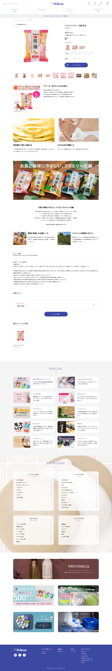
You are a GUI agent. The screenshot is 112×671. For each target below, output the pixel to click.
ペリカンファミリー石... (18, 345)
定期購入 (63, 524)
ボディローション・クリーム (22, 485)
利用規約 (83, 662)
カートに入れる (76, 65)
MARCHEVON (65, 507)
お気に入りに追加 (66, 38)
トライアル (63, 529)
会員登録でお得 (84, 657)
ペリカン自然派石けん (66, 490)
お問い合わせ (84, 651)
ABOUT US (43, 651)
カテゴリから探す (21, 19)
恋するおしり (64, 502)
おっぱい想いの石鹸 (66, 505)
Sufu (62, 485)
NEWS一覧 (73, 651)
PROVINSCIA (64, 480)
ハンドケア (18, 490)
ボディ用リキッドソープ (21, 482)
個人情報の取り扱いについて (87, 660)
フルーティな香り (20, 529)
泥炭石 (63, 500)
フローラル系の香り (21, 524)
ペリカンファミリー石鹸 (67, 492)
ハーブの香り (19, 531)
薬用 (62, 534)
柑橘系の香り (19, 526)
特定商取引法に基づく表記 (86, 658)
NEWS (72, 649)
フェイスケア (19, 487)
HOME (14, 19)
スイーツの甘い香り (21, 539)
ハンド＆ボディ (19, 492)
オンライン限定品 (65, 526)
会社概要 (43, 653)
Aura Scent (64, 487)
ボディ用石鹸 (29, 19)
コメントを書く (56, 314)
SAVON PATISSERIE (66, 482)
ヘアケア (18, 495)
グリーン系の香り (20, 534)
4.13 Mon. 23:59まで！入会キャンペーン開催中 (55, 16)
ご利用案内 (83, 653)
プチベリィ (64, 497)
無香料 (18, 541)
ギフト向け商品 (65, 536)
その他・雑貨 (19, 497)
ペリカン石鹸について (46, 649)
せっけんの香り (20, 536)
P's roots (64, 495)
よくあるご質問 (84, 655)
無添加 (63, 531)
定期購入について (61, 651)
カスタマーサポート (85, 649)
